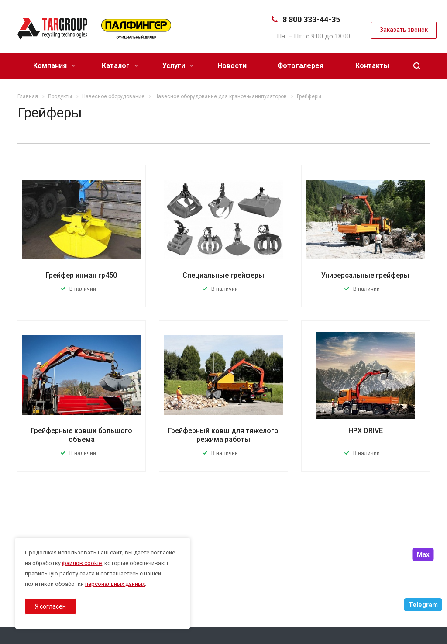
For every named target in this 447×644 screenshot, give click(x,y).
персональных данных (115, 584)
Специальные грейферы (223, 275)
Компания (54, 66)
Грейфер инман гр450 (81, 275)
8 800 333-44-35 (311, 19)
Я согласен (50, 606)
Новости (232, 66)
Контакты (372, 66)
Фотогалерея (300, 66)
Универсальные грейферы (365, 275)
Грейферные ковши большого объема (81, 435)
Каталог (120, 66)
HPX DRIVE (365, 431)
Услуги (177, 66)
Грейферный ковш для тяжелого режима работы (223, 435)
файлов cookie (82, 563)
